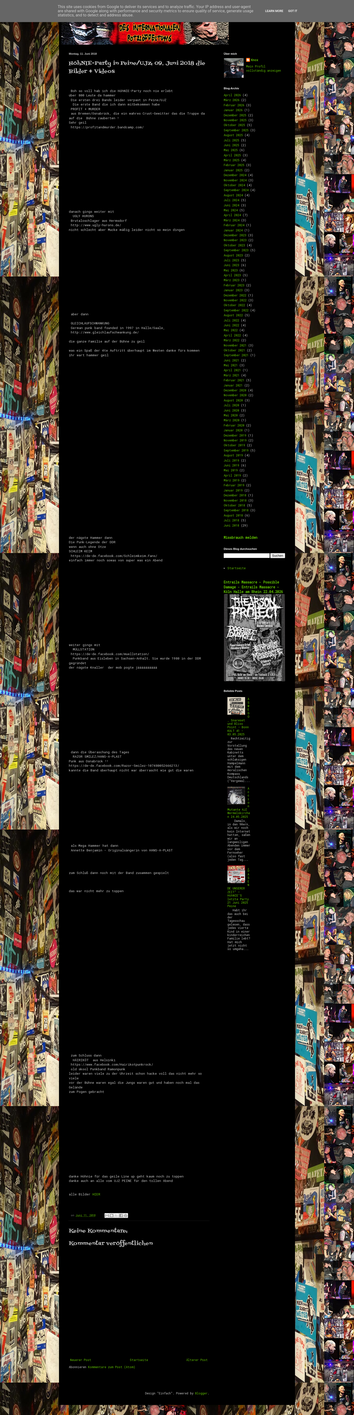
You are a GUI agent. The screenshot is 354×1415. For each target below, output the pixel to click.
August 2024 (233, 195)
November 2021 (235, 345)
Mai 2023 (231, 270)
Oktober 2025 (234, 125)
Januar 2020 (233, 430)
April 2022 (232, 335)
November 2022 (235, 300)
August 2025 (233, 135)
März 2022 (231, 340)
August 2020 (233, 400)
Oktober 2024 (234, 185)
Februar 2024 (234, 225)
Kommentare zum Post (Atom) (111, 1367)
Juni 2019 (231, 465)
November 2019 (235, 440)
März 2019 (231, 480)
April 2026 (232, 95)
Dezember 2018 (235, 495)
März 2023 (231, 280)
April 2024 (232, 215)
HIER (96, 1194)
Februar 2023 (234, 285)
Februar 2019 (234, 485)
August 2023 (233, 255)
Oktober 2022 (234, 305)
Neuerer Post (80, 1360)
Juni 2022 (231, 325)
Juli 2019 (231, 460)
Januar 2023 (233, 290)
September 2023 (236, 250)
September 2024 (236, 190)
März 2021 (231, 375)
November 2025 (235, 120)
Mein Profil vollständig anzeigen (263, 68)
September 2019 (236, 450)
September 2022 (236, 310)
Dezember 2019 (235, 435)
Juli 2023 (231, 260)
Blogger (201, 1393)
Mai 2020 (231, 415)
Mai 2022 (231, 330)
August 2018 (233, 515)
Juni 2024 (231, 205)
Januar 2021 (233, 385)
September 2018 (236, 510)
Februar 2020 (234, 425)
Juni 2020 (231, 410)
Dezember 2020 (235, 390)
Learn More (274, 11)
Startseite (139, 1360)
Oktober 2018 (234, 505)
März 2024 (231, 220)
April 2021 (232, 370)
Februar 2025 (234, 165)
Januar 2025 (233, 170)
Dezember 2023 (235, 235)
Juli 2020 (231, 405)
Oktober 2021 (234, 350)
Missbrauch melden (240, 537)
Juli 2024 (231, 200)
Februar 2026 (234, 105)
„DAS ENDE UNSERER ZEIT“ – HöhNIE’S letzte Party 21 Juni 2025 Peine (238, 886)
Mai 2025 (231, 150)
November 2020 (235, 395)
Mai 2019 (231, 470)
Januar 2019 (233, 490)
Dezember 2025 (235, 115)
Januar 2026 (233, 110)
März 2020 (231, 420)
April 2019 (232, 475)
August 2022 (233, 315)
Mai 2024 (231, 210)
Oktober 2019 (234, 445)
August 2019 (233, 455)
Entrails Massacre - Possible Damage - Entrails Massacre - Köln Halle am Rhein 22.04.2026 (253, 587)
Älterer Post (197, 1360)
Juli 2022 (231, 320)
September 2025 (236, 130)
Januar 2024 (233, 230)
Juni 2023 (231, 265)
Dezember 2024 (235, 175)
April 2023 (232, 275)
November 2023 (235, 240)
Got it (292, 11)
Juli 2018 (231, 520)
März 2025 (231, 160)
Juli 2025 (231, 140)
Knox (254, 60)
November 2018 (235, 500)
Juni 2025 (231, 145)
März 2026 (231, 100)
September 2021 (236, 355)
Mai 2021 (231, 365)
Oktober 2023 (234, 245)
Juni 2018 (231, 525)
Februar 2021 (234, 380)
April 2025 (232, 155)
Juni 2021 (231, 360)
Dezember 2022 (235, 295)
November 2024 (235, 180)
